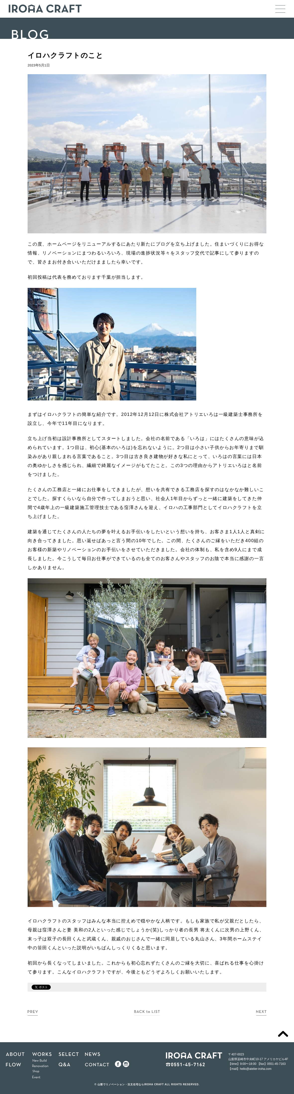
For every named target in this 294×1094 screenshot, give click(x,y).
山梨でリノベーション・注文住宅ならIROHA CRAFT (131, 1084)
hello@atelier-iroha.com (255, 1069)
